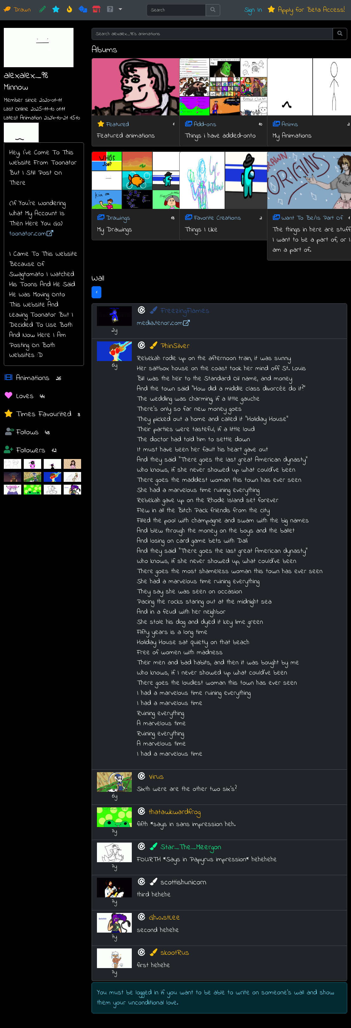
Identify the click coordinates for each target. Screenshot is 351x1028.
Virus (156, 776)
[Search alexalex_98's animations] (212, 34)
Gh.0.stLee (164, 917)
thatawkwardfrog (175, 812)
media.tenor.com (163, 323)
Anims (290, 124)
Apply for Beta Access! (306, 10)
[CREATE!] (42, 10)
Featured (117, 124)
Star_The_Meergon (185, 847)
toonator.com (31, 234)
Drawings (118, 218)
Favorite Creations (217, 218)
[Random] (83, 10)
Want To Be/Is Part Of (312, 218)
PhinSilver (169, 346)
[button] (114, 10)
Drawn (17, 10)
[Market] (96, 10)
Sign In (253, 10)
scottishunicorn (178, 882)
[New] (56, 10)
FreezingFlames (179, 311)
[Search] (176, 10)
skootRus (169, 953)
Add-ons (205, 124)
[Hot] (69, 10)
